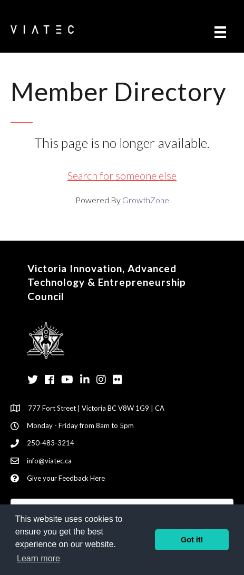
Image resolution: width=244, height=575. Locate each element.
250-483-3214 (50, 443)
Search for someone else (122, 175)
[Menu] (220, 31)
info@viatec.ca (49, 461)
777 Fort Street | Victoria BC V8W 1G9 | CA (96, 408)
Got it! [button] (192, 540)
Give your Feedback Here (66, 478)
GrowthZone (145, 200)
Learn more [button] (38, 558)
